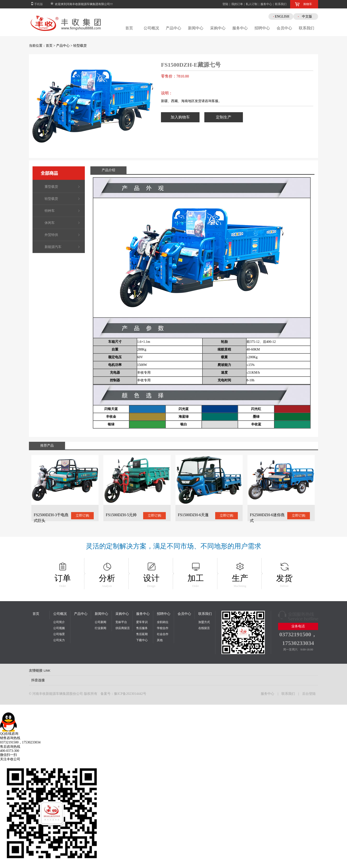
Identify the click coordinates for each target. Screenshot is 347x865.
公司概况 (151, 28)
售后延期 (142, 634)
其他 (160, 640)
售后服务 (142, 628)
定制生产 (223, 117)
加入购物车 (180, 117)
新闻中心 (195, 28)
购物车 (307, 4)
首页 (129, 28)
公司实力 (59, 640)
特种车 (50, 211)
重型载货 (51, 187)
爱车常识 (142, 622)
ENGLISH (282, 16)
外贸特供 (51, 235)
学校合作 (162, 628)
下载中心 (142, 640)
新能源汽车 (53, 247)
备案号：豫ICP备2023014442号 (123, 694)
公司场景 (59, 634)
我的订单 (237, 4)
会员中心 (284, 28)
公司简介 (59, 622)
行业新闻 (100, 628)
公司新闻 (100, 622)
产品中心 (173, 28)
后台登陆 (309, 694)
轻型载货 (80, 45)
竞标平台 (121, 622)
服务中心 (266, 4)
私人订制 (251, 4)
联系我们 (281, 4)
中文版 (307, 16)
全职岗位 (162, 622)
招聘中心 (262, 28)
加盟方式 (204, 622)
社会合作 (162, 634)
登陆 (225, 4)
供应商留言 (122, 628)
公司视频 (59, 628)
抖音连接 (38, 680)
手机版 (38, 4)
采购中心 (218, 28)
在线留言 (204, 628)
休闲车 (50, 223)
